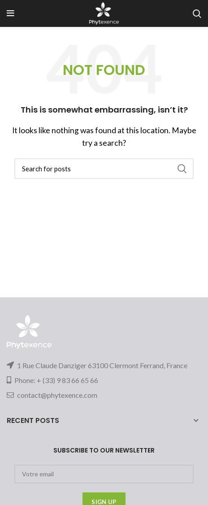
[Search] (104, 168)
